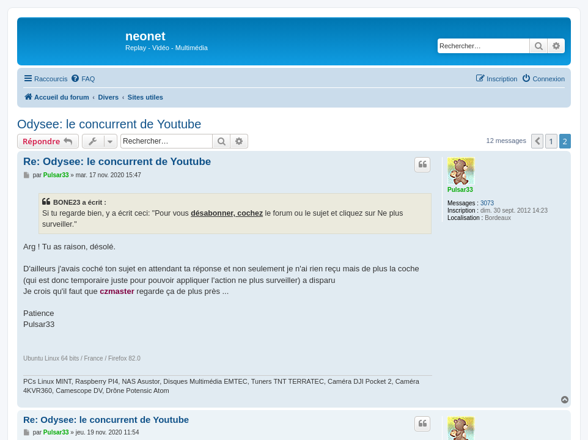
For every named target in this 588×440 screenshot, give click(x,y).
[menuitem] (82, 79)
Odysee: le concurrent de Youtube (109, 124)
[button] (537, 141)
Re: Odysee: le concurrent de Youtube (117, 161)
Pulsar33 (460, 189)
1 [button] (551, 141)
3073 (487, 203)
